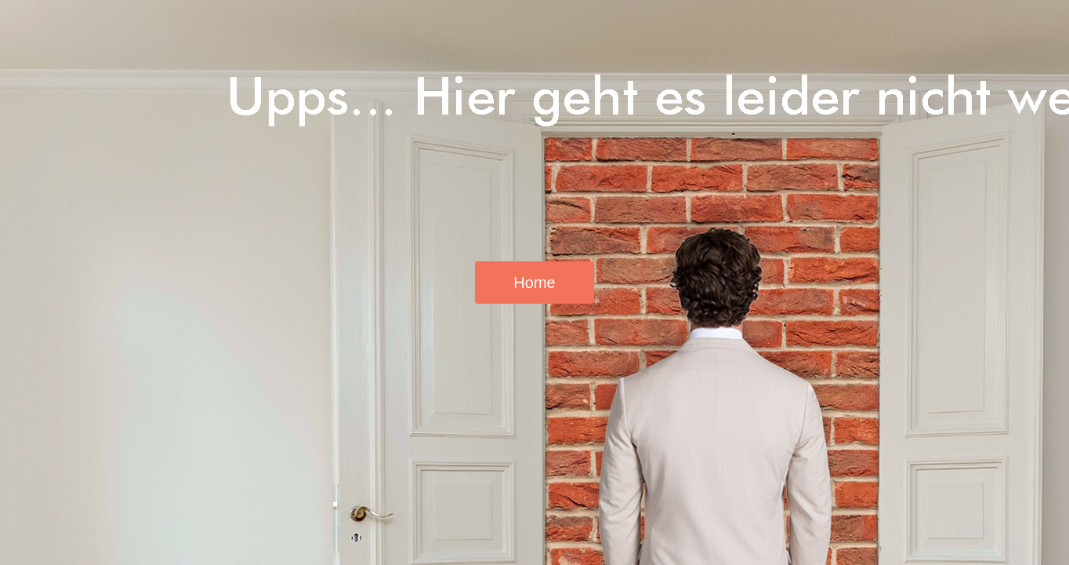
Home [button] (534, 282)
